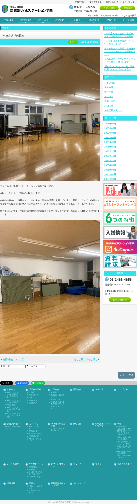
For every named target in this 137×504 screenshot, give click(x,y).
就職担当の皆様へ (111, 16)
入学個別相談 (34, 436)
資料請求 (128, 8)
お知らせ (108, 105)
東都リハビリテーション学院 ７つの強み (13, 409)
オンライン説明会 (35, 434)
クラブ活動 (128, 20)
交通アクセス (96, 2)
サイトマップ (128, 2)
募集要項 (54, 392)
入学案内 (60, 20)
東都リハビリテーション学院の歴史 (13, 401)
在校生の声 (33, 400)
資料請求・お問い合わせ (102, 425)
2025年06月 (110, 179)
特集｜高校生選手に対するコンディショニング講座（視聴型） (124, 431)
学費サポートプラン (57, 407)
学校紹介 (8, 20)
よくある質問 (130, 16)
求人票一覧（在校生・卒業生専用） (35, 473)
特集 (119, 424)
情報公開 (94, 16)
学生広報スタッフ (113, 110)
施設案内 (94, 20)
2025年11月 (110, 156)
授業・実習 (109, 101)
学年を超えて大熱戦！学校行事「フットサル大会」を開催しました (119, 51)
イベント (108, 96)
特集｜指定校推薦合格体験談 (124, 452)
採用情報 (11, 483)
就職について (34, 398)
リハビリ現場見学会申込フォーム (57, 429)
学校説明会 (33, 431)
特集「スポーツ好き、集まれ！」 (124, 438)
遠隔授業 (32, 470)
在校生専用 (80, 2)
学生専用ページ (36, 464)
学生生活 (108, 87)
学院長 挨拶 (10, 405)
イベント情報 (109, 8)
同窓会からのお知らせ (35, 487)
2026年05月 (110, 128)
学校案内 (11, 390)
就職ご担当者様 (124, 464)
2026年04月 (110, 133)
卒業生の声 (33, 403)
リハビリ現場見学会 (58, 425)
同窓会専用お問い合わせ (35, 491)
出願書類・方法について (57, 395)
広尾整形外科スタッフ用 (58, 484)
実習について (34, 395)
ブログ (77, 20)
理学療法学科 (26, 20)
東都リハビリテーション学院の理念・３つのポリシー (13, 395)
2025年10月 (110, 160)
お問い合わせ (112, 2)
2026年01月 (110, 146)
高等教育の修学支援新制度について (57, 403)
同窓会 (32, 483)
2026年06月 (110, 123)
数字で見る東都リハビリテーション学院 (13, 415)
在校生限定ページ (35, 467)
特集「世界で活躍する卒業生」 (124, 456)
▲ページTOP (126, 375)
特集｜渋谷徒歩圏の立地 (13, 427)
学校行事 (111, 20)
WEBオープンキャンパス (36, 440)
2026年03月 (110, 137)
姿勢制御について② (13, 359)
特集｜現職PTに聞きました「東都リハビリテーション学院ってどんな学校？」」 (124, 445)
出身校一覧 (121, 426)
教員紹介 (32, 392)
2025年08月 (110, 169)
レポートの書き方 (35, 477)
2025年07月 (110, 174)
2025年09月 (110, 165)
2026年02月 (110, 142)
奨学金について (57, 399)
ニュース (77, 464)
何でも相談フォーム (58, 465)
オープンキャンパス (35, 427)
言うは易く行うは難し (86, 359)
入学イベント (43, 20)
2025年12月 (110, 151)
